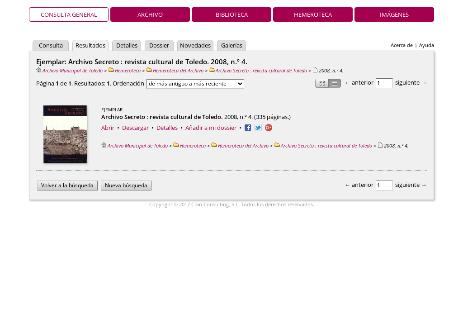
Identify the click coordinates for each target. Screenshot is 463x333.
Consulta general (69, 14)
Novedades (195, 45)
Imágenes (394, 14)
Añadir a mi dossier (210, 128)
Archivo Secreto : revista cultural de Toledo (258, 70)
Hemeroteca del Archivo (174, 70)
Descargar (135, 128)
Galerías (231, 45)
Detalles (126, 45)
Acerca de (402, 45)
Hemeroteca (313, 14)
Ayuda (426, 45)
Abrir (107, 128)
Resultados (90, 45)
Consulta (51, 45)
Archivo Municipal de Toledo (69, 70)
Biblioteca (232, 14)
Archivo (150, 14)
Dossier (159, 45)
